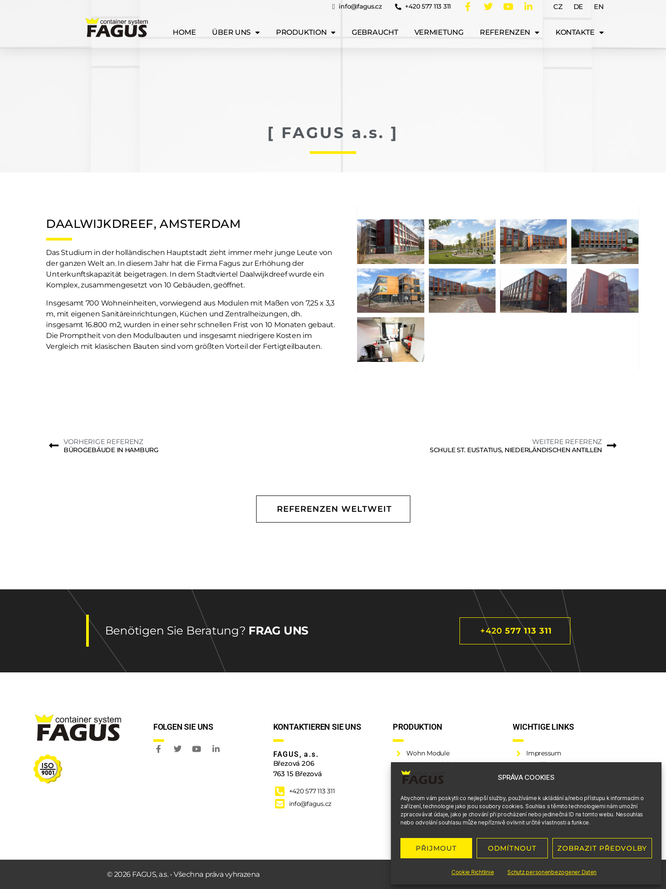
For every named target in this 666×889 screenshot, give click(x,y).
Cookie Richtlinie (472, 872)
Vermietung (439, 29)
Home (184, 29)
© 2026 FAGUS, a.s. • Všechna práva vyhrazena (183, 874)
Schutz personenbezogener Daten (552, 872)
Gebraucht (375, 29)
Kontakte (580, 29)
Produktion (305, 29)
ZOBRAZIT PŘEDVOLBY (602, 848)
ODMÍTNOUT (512, 848)
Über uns (236, 29)
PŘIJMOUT (436, 848)
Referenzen (509, 29)
